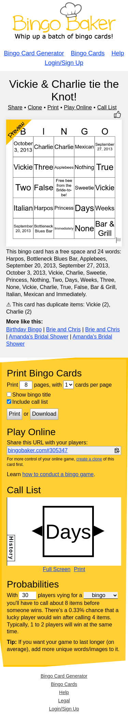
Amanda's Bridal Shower (39, 337)
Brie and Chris (63, 329)
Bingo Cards (88, 53)
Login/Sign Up (64, 62)
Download (44, 414)
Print (53, 107)
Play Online (78, 107)
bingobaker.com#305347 (38, 450)
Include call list (27, 402)
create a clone (89, 459)
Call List (107, 107)
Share (15, 107)
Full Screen (57, 569)
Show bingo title (29, 395)
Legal (64, 700)
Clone (35, 107)
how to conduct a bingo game (58, 474)
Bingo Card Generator (34, 53)
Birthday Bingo (24, 329)
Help (118, 53)
